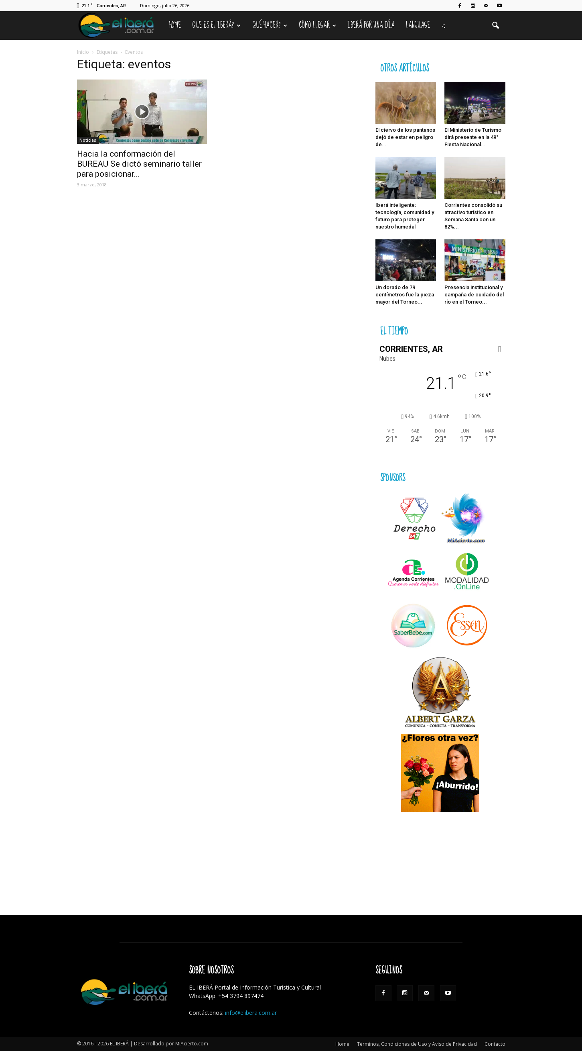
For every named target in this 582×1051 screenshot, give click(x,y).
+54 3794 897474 (241, 996)
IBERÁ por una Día (371, 25)
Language (418, 25)
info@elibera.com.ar (251, 1012)
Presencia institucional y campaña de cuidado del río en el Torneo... (474, 294)
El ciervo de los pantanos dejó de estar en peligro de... (405, 137)
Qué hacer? (269, 25)
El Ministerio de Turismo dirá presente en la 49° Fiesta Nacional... (472, 137)
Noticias (87, 140)
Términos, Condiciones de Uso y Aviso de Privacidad (417, 1044)
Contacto (495, 1044)
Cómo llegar (317, 25)
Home (175, 25)
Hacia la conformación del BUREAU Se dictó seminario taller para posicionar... (139, 164)
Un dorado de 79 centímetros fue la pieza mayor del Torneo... (404, 294)
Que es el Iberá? (216, 25)
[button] (495, 25)
